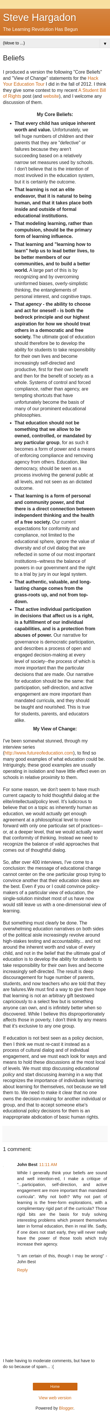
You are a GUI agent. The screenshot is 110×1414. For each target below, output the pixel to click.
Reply (22, 1270)
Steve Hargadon (39, 17)
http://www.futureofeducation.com (38, 752)
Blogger (66, 1408)
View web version (55, 1397)
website (51, 96)
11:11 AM (48, 1164)
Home (55, 1387)
